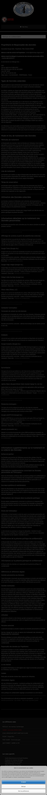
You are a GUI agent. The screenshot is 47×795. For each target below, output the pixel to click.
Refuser (23, 786)
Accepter (23, 782)
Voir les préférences (23, 791)
